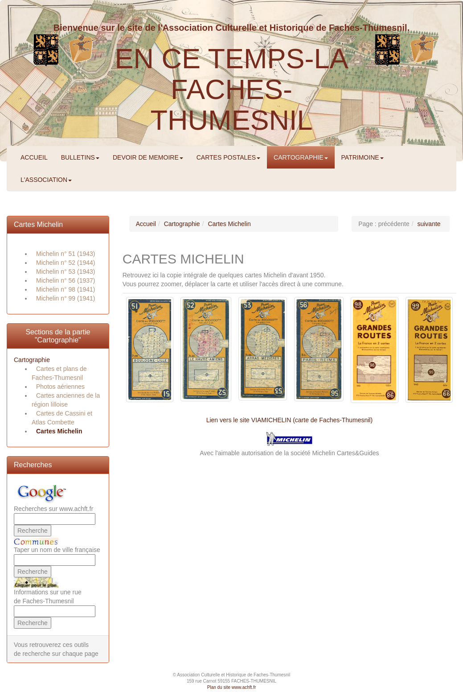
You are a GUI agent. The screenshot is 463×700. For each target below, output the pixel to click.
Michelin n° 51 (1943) (65, 253)
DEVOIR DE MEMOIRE (148, 157)
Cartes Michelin (38, 224)
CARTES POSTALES (228, 157)
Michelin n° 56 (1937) (65, 280)
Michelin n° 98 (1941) (65, 289)
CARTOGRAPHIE (301, 157)
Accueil (146, 223)
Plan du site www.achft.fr (231, 687)
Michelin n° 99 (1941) (65, 298)
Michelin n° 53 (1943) (65, 271)
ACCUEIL (34, 157)
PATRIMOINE (362, 157)
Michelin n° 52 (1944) (65, 262)
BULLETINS (80, 157)
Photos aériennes (60, 386)
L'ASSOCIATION (46, 179)
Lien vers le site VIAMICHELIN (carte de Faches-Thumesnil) (289, 420)
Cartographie (32, 359)
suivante (428, 223)
